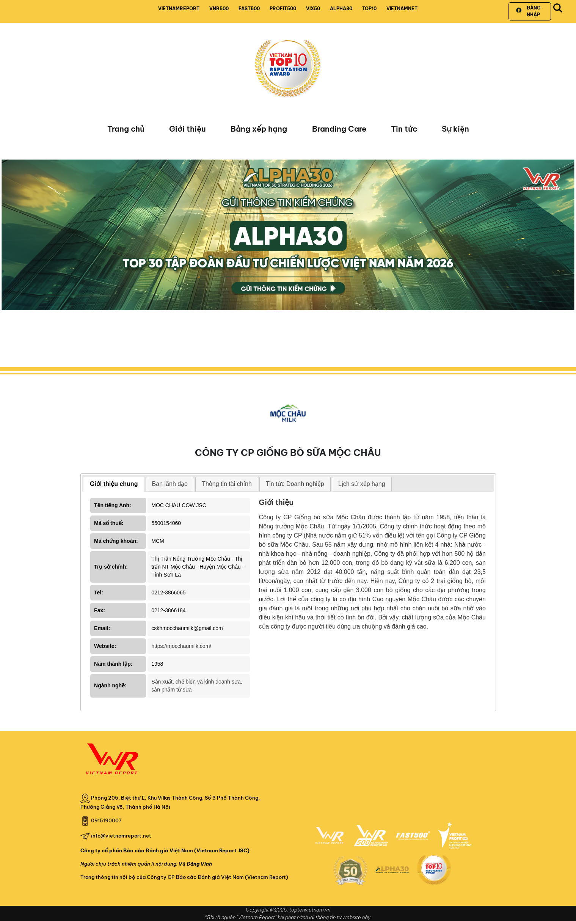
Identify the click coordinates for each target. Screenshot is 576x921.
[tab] (113, 484)
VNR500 (219, 8)
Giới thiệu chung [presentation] (114, 484)
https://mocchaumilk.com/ (181, 646)
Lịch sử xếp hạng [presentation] (361, 484)
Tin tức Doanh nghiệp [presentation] (295, 484)
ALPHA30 (341, 8)
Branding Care (339, 129)
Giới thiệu (187, 129)
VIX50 (313, 8)
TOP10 (369, 8)
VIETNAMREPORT (178, 8)
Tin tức (404, 129)
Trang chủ (125, 129)
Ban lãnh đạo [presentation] (170, 484)
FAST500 (249, 8)
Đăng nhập (528, 11)
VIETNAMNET (401, 8)
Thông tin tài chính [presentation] (227, 484)
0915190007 (106, 820)
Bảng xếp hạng (259, 129)
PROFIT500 (283, 8)
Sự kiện (455, 129)
